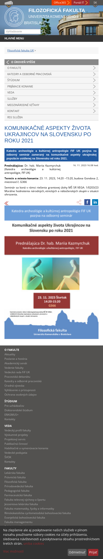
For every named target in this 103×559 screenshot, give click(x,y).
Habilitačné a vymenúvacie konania (26, 448)
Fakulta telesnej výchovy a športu (24, 500)
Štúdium (13, 80)
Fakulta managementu (18, 522)
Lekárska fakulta (14, 473)
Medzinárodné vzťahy (23, 105)
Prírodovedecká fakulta (18, 486)
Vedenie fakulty (13, 368)
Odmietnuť (77, 552)
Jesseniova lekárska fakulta (21, 504)
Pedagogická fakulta (16, 491)
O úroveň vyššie (23, 62)
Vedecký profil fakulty (17, 430)
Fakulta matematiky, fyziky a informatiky (29, 508)
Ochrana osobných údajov (20, 394)
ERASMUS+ (11, 415)
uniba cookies (33, 543)
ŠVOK (7, 457)
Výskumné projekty (16, 435)
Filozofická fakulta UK (20, 50)
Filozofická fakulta (15, 482)
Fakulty (10, 468)
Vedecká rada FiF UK (17, 372)
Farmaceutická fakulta (18, 495)
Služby (12, 99)
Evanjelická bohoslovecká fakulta (24, 517)
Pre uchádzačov (14, 406)
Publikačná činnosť (15, 444)
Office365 (60, 2)
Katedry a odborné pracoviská (29, 74)
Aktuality (9, 354)
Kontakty (9, 419)
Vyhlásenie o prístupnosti (20, 390)
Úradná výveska (14, 385)
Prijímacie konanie (20, 86)
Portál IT (79, 2)
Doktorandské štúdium (18, 410)
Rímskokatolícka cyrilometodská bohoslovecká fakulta (37, 513)
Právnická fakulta (15, 477)
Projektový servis (14, 439)
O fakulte (14, 68)
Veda (10, 92)
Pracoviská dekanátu (17, 377)
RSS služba (15, 117)
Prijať (93, 552)
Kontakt (13, 111)
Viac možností (13, 551)
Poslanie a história (15, 359)
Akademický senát (15, 363)
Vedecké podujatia (15, 453)
